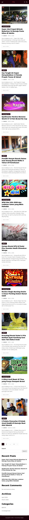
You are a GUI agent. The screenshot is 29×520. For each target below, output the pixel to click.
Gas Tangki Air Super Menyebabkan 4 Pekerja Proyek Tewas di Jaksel (12, 75)
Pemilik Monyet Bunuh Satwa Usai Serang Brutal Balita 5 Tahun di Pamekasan (14, 161)
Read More (6, 46)
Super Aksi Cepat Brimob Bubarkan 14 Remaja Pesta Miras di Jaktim (13, 31)
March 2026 (5, 499)
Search (4, 448)
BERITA (4, 70)
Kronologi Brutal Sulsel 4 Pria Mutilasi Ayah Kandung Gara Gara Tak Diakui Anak (14, 338)
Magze (21, 517)
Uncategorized (6, 26)
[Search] (26, 2)
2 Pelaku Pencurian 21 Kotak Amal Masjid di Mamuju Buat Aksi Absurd (13, 423)
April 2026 (5, 497)
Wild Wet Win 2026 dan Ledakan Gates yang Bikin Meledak (12, 204)
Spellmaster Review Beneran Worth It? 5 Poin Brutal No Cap (14, 118)
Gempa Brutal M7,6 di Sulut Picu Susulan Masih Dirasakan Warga (14, 248)
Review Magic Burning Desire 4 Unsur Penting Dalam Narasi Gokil (14, 294)
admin (5, 35)
